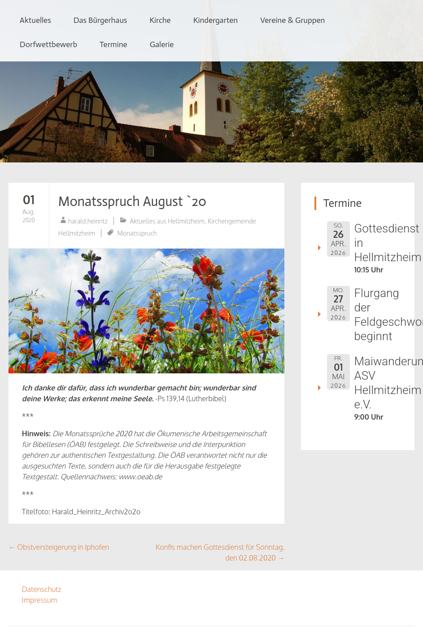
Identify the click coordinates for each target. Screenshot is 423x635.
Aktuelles (35, 20)
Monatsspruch (137, 233)
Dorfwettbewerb (48, 44)
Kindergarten (215, 20)
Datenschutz (41, 589)
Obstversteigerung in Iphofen (59, 547)
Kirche (159, 20)
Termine (113, 44)
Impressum (39, 600)
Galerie (162, 44)
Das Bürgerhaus (100, 20)
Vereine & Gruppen (292, 20)
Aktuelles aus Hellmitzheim (167, 221)
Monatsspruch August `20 (132, 201)
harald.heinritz (88, 221)
